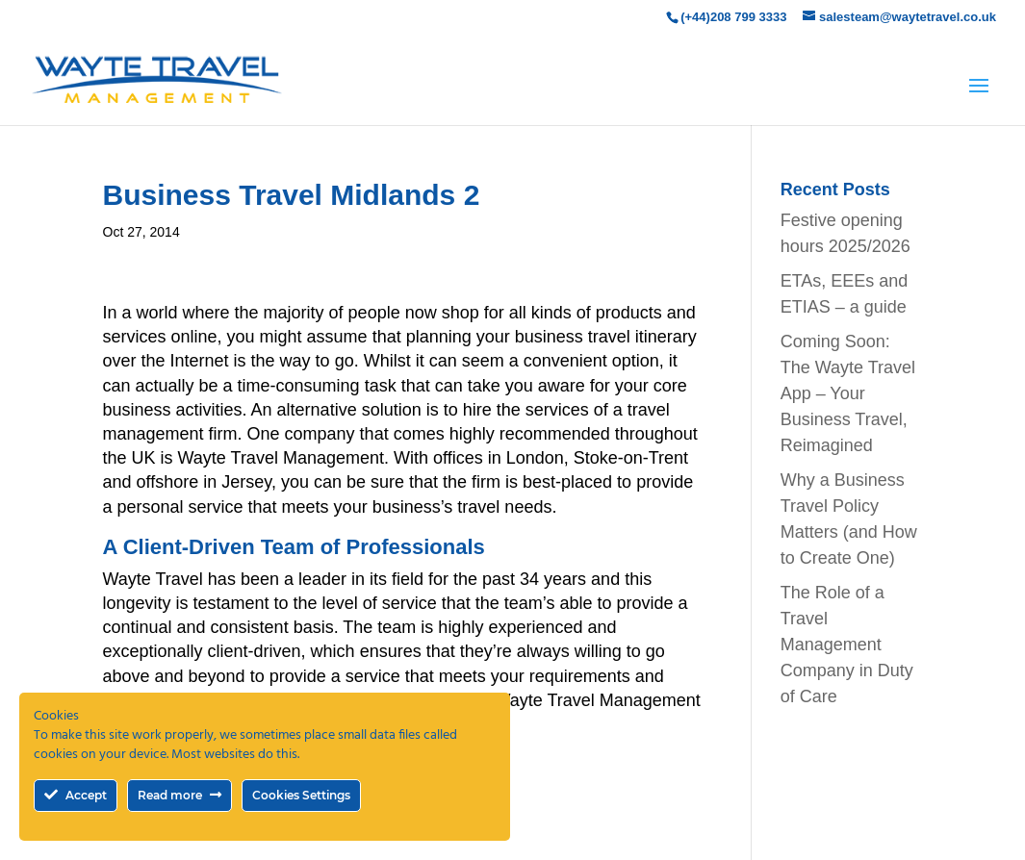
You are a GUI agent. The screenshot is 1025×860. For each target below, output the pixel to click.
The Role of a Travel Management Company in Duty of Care (847, 644)
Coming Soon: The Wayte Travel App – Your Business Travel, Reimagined (848, 393)
